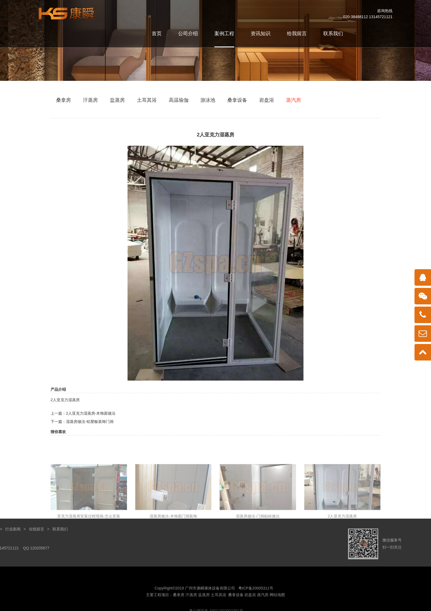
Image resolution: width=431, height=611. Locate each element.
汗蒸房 (90, 100)
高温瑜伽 (179, 100)
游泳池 (207, 100)
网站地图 (277, 608)
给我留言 (297, 33)
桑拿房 (63, 100)
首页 (157, 33)
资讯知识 (260, 33)
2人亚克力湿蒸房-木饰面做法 (90, 413)
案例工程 (224, 33)
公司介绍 (188, 33)
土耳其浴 (147, 100)
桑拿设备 (237, 100)
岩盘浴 (266, 100)
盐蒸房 (117, 100)
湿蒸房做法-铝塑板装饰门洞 (90, 421)
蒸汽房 (293, 100)
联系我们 (333, 33)
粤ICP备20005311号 (255, 601)
